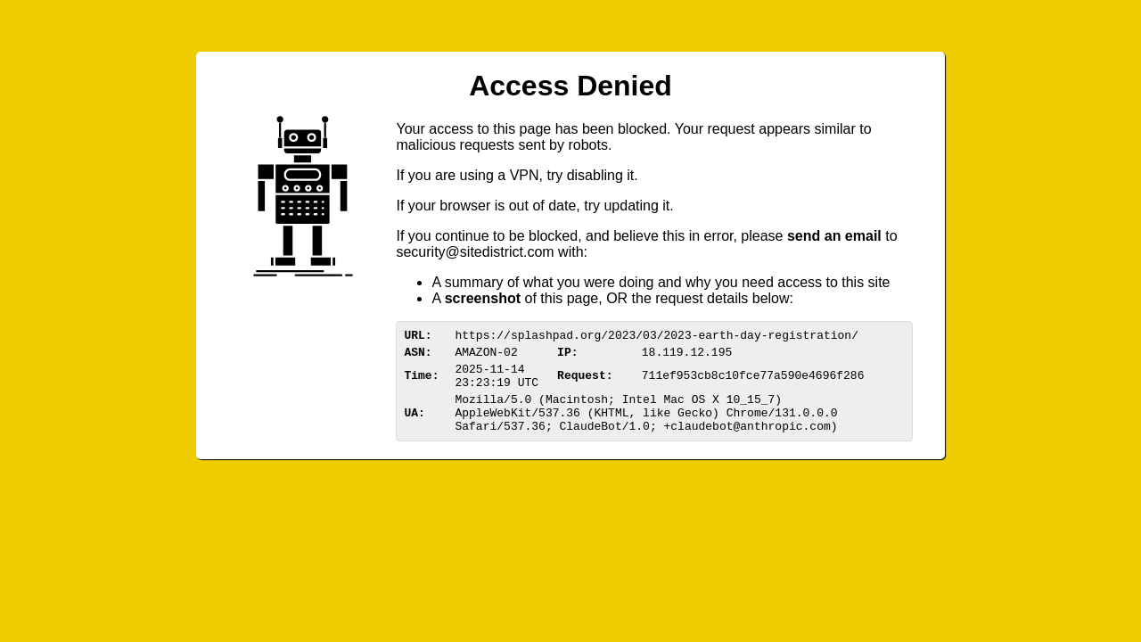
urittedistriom (475, 251)
